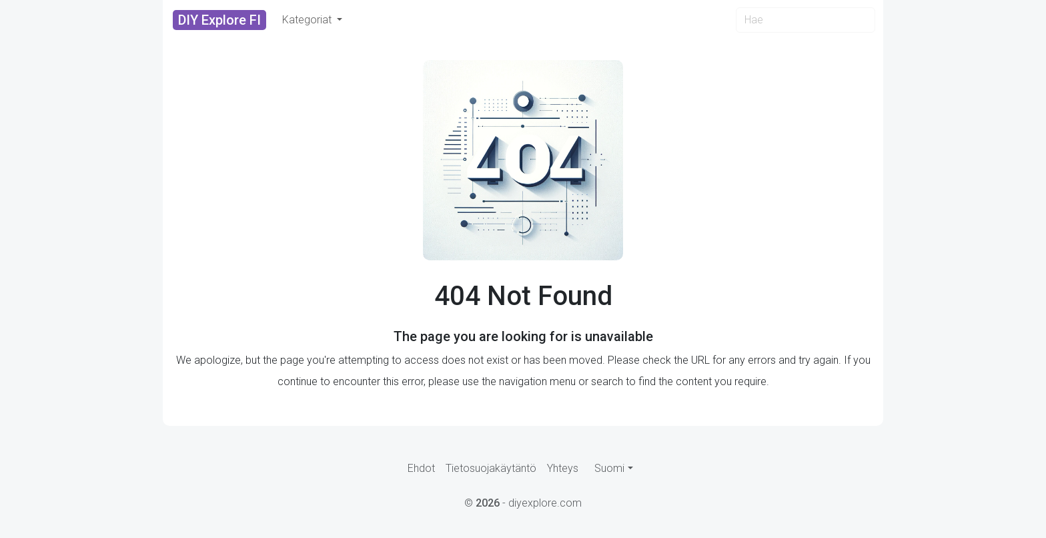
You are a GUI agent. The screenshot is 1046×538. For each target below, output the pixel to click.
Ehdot (421, 468)
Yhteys (562, 468)
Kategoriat (308, 19)
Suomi (609, 468)
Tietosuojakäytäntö (491, 468)
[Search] (805, 20)
